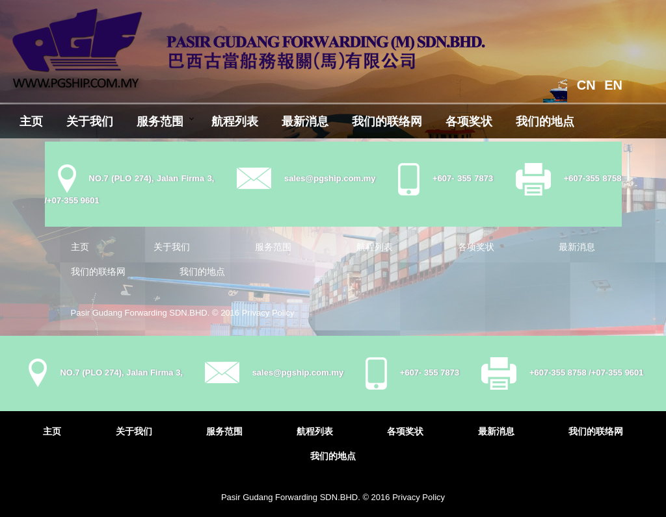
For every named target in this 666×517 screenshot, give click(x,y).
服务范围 (160, 121)
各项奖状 (469, 121)
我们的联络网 (387, 121)
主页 (31, 121)
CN (586, 85)
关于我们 (89, 121)
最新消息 (305, 121)
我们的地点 (545, 121)
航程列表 (234, 121)
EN (613, 85)
